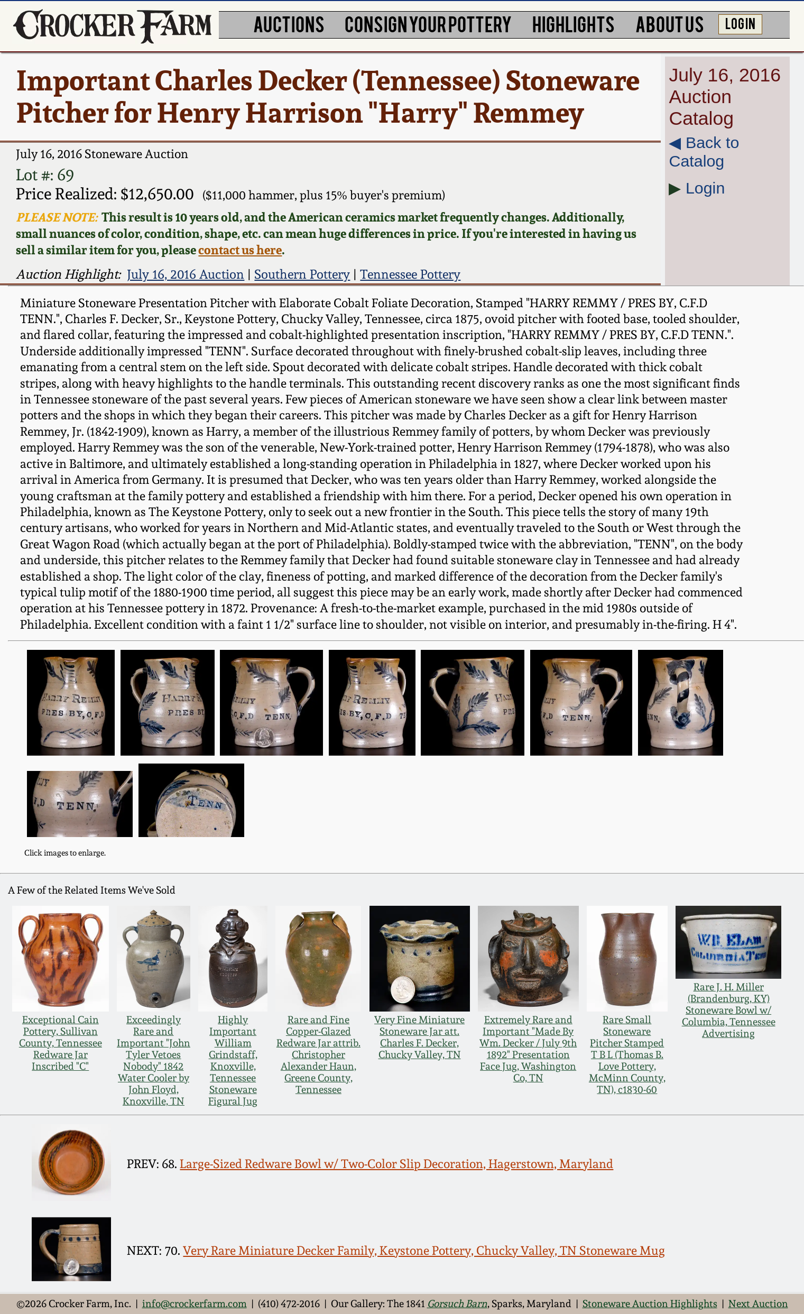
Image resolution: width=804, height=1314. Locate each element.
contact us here (240, 250)
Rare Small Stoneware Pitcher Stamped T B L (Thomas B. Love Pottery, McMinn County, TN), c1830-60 (627, 1054)
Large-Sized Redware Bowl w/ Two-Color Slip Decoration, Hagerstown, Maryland (396, 1164)
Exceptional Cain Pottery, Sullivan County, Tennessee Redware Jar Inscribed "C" (60, 1043)
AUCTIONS (289, 23)
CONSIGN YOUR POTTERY (428, 23)
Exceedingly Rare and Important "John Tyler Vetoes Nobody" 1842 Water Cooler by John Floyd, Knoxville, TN (153, 1060)
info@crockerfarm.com (194, 1303)
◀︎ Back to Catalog (704, 151)
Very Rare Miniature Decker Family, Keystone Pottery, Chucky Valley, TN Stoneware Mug (424, 1250)
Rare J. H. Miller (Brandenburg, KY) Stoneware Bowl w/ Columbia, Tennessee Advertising (728, 1010)
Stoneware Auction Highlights (650, 1303)
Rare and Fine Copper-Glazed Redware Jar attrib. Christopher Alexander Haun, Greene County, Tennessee (318, 1054)
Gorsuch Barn (457, 1303)
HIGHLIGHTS (573, 23)
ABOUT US (669, 23)
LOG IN (740, 23)
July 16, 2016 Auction (185, 274)
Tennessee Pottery (410, 274)
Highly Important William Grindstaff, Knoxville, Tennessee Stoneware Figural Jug (232, 1060)
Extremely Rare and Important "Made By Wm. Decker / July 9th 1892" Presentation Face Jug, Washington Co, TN (528, 1048)
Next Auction (758, 1303)
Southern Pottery (302, 274)
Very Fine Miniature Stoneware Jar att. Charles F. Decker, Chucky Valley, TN (419, 1037)
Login (705, 188)
